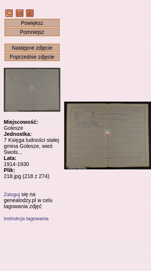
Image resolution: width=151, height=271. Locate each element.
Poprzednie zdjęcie (32, 57)
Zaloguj (12, 194)
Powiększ (32, 23)
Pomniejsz (32, 32)
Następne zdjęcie (32, 48)
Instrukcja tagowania (26, 218)
